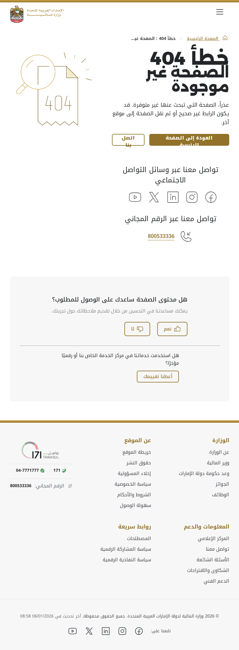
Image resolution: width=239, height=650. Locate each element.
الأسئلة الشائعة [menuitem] (213, 559)
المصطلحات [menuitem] (139, 538)
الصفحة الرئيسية (207, 39)
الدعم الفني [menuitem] (216, 581)
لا (137, 328)
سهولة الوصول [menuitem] (135, 505)
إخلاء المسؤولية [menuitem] (134, 473)
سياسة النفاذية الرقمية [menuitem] (127, 559)
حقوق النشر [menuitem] (138, 462)
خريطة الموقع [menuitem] (136, 452)
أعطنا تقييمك (157, 376)
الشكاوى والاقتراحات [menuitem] (208, 570)
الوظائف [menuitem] (220, 494)
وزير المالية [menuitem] (218, 462)
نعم (172, 328)
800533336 (161, 236)
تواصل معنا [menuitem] (217, 549)
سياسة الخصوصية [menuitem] (133, 484)
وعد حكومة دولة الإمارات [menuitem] (204, 473)
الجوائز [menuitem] (222, 484)
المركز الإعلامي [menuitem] (213, 538)
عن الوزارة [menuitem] (219, 452)
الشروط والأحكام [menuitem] (134, 494)
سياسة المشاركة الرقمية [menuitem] (125, 549)
